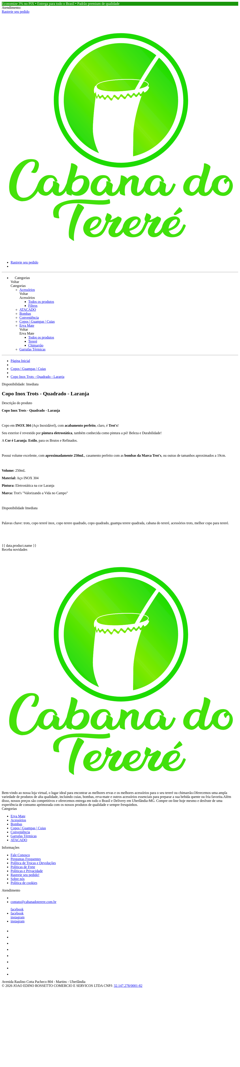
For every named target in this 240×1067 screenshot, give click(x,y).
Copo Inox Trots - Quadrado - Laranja (37, 377)
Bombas (25, 313)
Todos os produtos (41, 302)
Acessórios (27, 290)
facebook (17, 909)
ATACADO (27, 309)
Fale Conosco (20, 855)
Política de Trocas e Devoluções (33, 863)
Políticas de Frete (23, 867)
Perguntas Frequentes (26, 859)
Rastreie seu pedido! (25, 875)
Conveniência (29, 317)
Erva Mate (26, 325)
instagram (17, 917)
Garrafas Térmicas (32, 349)
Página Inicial (20, 361)
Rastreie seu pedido (15, 11)
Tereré (32, 341)
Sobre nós (18, 879)
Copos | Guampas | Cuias (37, 321)
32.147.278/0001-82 (128, 986)
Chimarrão (35, 345)
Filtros (33, 305)
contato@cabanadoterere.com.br (33, 902)
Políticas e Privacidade (27, 871)
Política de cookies (24, 883)
